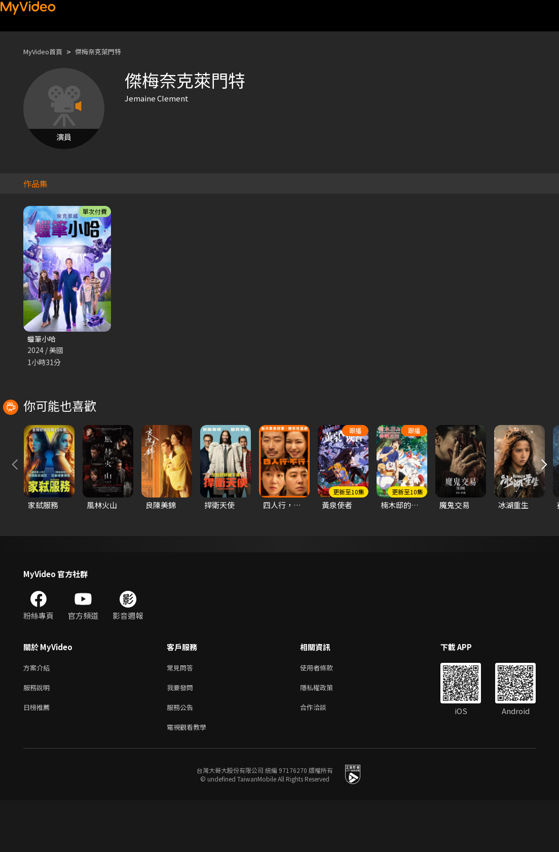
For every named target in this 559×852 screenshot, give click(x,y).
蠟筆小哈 (42, 339)
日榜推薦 (38, 756)
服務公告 (182, 756)
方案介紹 (38, 713)
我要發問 (182, 735)
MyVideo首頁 (46, 51)
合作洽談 (321, 756)
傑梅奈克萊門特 (108, 51)
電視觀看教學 (189, 777)
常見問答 (182, 713)
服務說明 (38, 735)
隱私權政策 (325, 735)
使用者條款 (325, 713)
